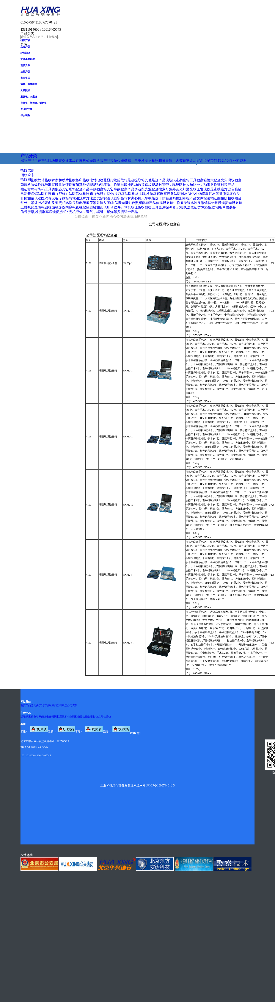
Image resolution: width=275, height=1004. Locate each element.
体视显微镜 (164, 203)
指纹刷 (25, 179)
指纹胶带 (38, 180)
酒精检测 (176, 198)
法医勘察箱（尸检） (53, 194)
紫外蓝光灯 (177, 189)
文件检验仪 (104, 716)
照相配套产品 (145, 203)
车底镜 (51, 212)
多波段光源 (143, 189)
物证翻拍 (217, 198)
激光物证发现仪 (198, 189)
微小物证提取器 (119, 184)
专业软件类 (26, 109)
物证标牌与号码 (32, 189)
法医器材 (181, 194)
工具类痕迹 (53, 189)
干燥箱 (164, 198)
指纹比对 (89, 180)
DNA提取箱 (116, 194)
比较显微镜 (199, 203)
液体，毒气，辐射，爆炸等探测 (100, 212)
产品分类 (31, 705)
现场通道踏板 (141, 184)
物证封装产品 (224, 184)
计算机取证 (129, 207)
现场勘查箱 (26, 716)
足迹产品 (25, 46)
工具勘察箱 (198, 180)
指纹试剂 (27, 170)
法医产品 (25, 71)
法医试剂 (96, 198)
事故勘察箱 (98, 189)
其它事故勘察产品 (120, 189)
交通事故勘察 (27, 59)
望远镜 (91, 207)
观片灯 (84, 198)
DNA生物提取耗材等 (203, 194)
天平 (144, 198)
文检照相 (25, 90)
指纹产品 (25, 40)
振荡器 (153, 198)
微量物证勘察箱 (67, 184)
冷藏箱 (63, 198)
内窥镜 (70, 207)
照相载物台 (232, 198)
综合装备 (25, 115)
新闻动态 (109, 216)
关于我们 (41, 705)
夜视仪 (81, 207)
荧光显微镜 (233, 203)
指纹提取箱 (118, 180)
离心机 (136, 198)
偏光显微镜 (216, 203)
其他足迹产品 (155, 180)
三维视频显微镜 (32, 207)
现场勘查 (25, 53)
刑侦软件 (114, 207)
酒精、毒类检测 (28, 84)
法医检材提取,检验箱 (141, 194)
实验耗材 (124, 198)
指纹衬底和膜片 (57, 180)
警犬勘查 (214, 180)
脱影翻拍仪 (91, 716)
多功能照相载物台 (74, 716)
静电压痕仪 (84, 203)
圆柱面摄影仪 (55, 207)
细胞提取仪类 (229, 194)
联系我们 (51, 705)
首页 (95, 216)
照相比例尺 (67, 203)
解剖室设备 (165, 194)
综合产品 (131, 212)
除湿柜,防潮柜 (211, 207)
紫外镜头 (100, 203)
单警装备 (229, 207)
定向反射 (51, 203)
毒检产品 (189, 198)
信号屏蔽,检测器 (33, 212)
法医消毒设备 (48, 198)
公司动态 (62, 705)
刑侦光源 (25, 65)
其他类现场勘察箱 (93, 184)
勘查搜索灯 (160, 189)
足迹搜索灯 (219, 189)
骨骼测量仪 (29, 198)
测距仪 (101, 207)
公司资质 (72, 705)
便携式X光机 (66, 212)
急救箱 (74, 198)
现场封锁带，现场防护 (169, 184)
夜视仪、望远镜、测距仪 (33, 103)
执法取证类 (192, 207)
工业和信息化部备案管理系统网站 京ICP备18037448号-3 (137, 785)
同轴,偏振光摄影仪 (121, 203)
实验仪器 (25, 78)
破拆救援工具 (148, 207)
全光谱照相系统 (55, 716)
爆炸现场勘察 (44, 184)
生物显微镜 (181, 203)
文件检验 (203, 198)
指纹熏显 (103, 180)
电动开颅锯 (29, 194)
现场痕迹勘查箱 (177, 180)
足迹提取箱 (136, 180)
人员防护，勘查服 (200, 184)
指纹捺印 (76, 180)
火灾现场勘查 (231, 180)
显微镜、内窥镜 (28, 96)
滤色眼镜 (234, 189)
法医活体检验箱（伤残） (88, 194)
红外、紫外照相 (32, 203)
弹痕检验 (27, 184)
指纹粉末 (27, 175)
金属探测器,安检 (171, 207)
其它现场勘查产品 (76, 189)
